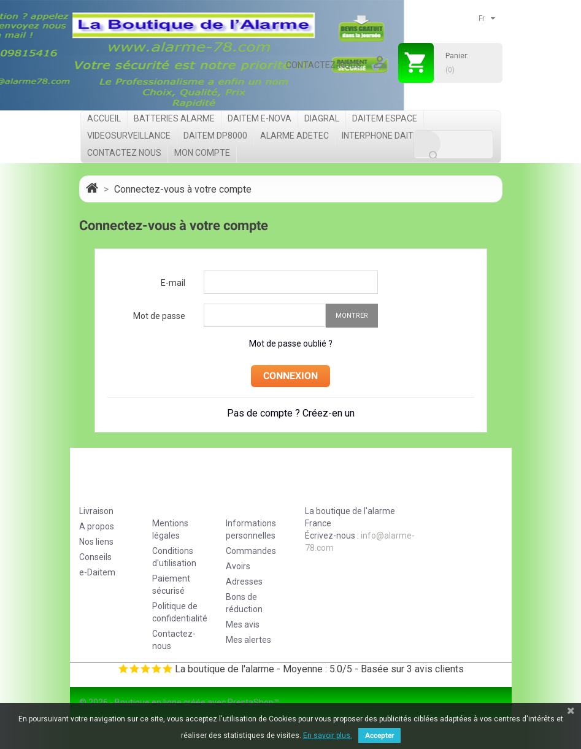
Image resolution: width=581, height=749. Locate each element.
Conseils (95, 557)
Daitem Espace (384, 118)
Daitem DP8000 (215, 135)
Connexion (290, 376)
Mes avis (243, 624)
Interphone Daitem (384, 135)
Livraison (96, 511)
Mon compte (202, 153)
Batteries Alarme (174, 118)
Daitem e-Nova (259, 118)
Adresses (244, 581)
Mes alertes (248, 640)
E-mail (173, 283)
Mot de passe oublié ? (291, 343)
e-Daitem (97, 572)
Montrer (352, 316)
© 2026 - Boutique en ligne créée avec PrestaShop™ (179, 702)
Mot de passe (159, 316)
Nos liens (96, 542)
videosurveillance (129, 135)
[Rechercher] (453, 144)
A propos (96, 526)
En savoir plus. (327, 735)
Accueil (104, 118)
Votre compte (248, 494)
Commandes (251, 551)
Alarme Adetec (294, 135)
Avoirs (238, 566)
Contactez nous (124, 153)
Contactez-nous (323, 65)
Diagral (321, 118)
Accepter (379, 735)
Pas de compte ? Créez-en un (291, 413)
